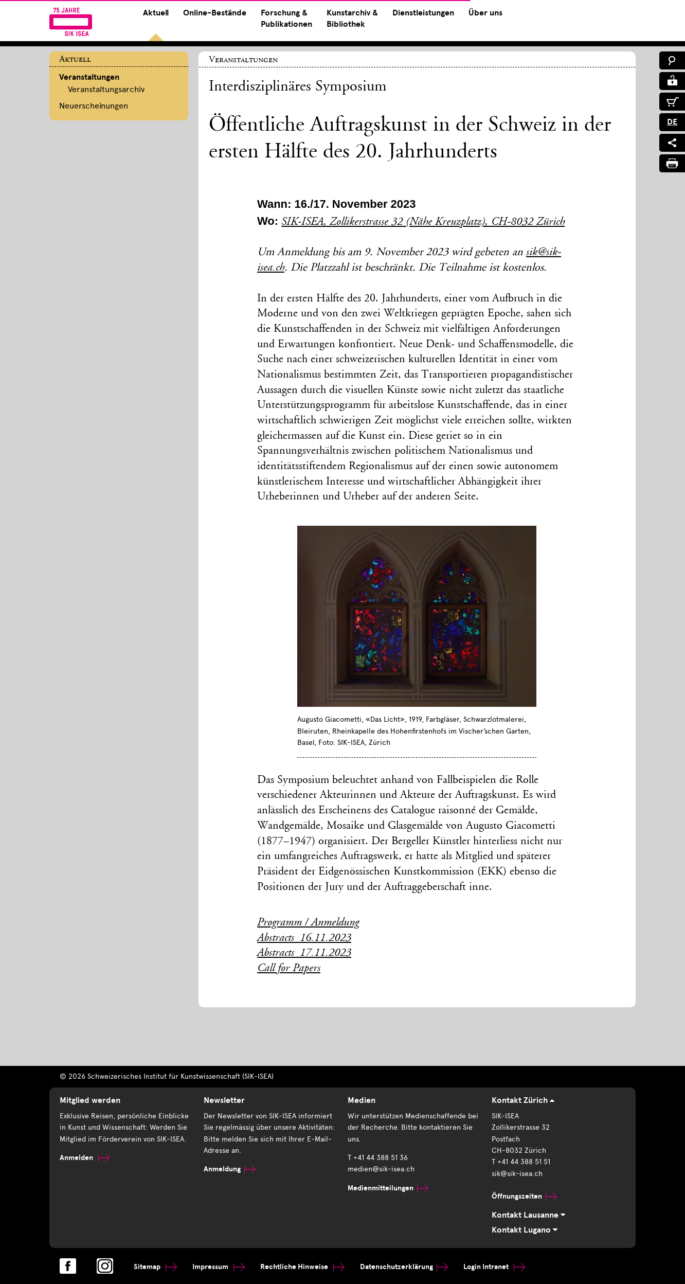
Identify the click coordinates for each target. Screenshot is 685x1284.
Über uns (485, 13)
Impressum (218, 1266)
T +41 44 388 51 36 (378, 1157)
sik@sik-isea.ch (517, 1173)
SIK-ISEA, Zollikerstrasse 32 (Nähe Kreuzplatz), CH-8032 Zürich (423, 222)
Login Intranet (494, 1266)
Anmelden (85, 1157)
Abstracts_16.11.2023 (304, 938)
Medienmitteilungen (388, 1188)
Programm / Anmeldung (308, 923)
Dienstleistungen (423, 13)
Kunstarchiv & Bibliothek (352, 18)
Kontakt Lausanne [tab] (528, 1215)
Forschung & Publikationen (286, 18)
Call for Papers (288, 968)
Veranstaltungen (89, 77)
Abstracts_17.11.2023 (304, 953)
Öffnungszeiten (524, 1196)
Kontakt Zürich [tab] (523, 1100)
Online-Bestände (214, 13)
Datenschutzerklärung (404, 1266)
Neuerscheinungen (93, 106)
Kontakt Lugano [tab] (524, 1230)
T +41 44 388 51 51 (521, 1161)
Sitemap (155, 1266)
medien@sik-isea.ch (381, 1169)
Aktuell (156, 13)
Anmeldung (230, 1169)
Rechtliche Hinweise (302, 1266)
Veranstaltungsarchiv (106, 89)
